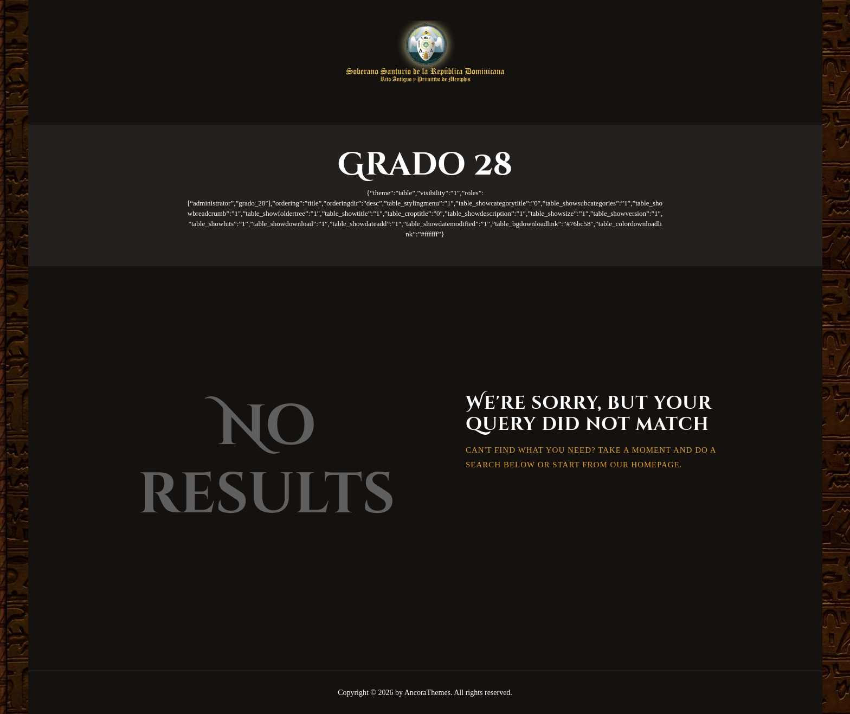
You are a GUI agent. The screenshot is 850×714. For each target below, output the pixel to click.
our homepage (645, 464)
